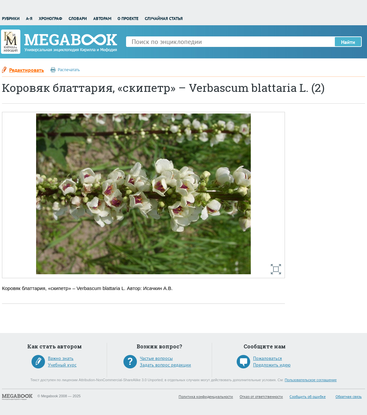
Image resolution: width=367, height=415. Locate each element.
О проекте (128, 18)
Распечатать (69, 70)
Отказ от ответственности (261, 396)
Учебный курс (62, 365)
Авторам (102, 18)
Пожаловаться (267, 358)
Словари (78, 18)
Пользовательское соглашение (310, 380)
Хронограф (50, 18)
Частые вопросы (156, 358)
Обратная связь (348, 396)
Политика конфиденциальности (206, 396)
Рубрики (11, 18)
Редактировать (26, 70)
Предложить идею (272, 365)
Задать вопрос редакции (165, 365)
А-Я (29, 18)
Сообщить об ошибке (308, 396)
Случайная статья (164, 18)
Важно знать (61, 358)
